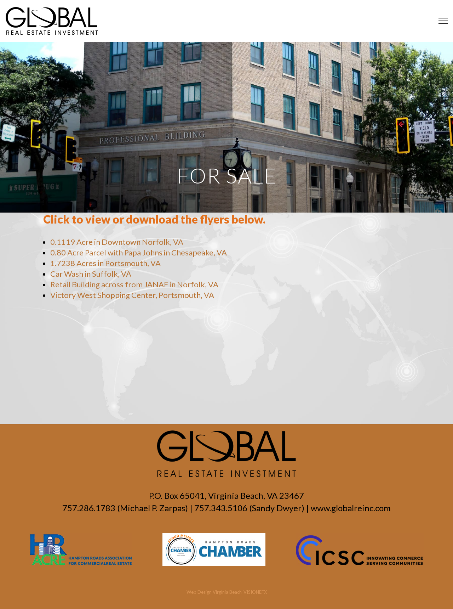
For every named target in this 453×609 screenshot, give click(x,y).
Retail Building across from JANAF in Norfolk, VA (134, 284)
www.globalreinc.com (351, 508)
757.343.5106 (220, 508)
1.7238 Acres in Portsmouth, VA (105, 263)
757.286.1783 (88, 508)
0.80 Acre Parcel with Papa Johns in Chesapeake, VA (138, 252)
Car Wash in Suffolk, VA (90, 273)
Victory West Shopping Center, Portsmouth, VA (132, 295)
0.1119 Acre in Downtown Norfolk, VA (116, 242)
